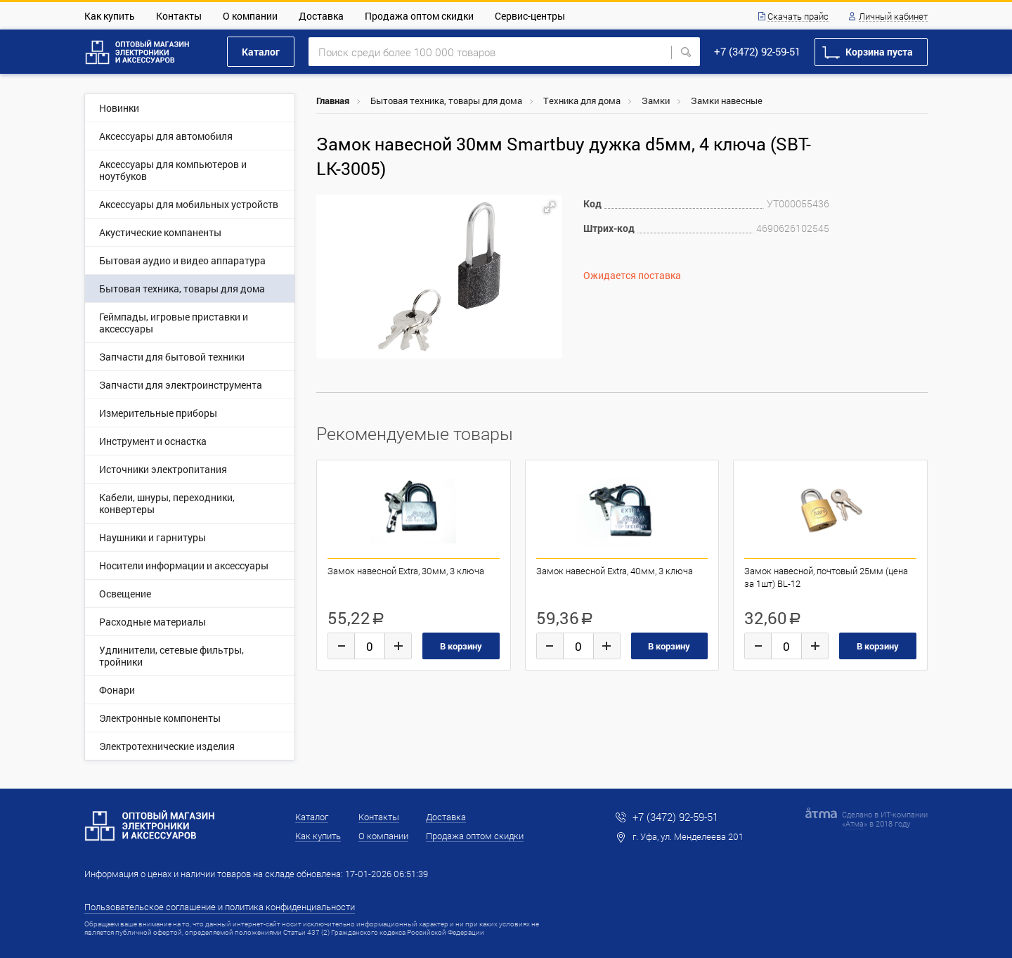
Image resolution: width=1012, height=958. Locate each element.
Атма (854, 823)
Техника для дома (582, 100)
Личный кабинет (893, 17)
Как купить (109, 15)
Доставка (321, 15)
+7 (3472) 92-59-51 (757, 51)
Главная (332, 100)
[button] (549, 207)
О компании (250, 15)
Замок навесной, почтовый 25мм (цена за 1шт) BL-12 (826, 577)
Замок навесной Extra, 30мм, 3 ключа (405, 570)
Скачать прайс (798, 17)
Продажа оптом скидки (419, 15)
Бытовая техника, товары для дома (446, 100)
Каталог (261, 51)
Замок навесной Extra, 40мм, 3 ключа (614, 570)
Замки (656, 100)
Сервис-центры (530, 15)
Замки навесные (727, 100)
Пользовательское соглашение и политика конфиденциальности (219, 906)
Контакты (179, 15)
